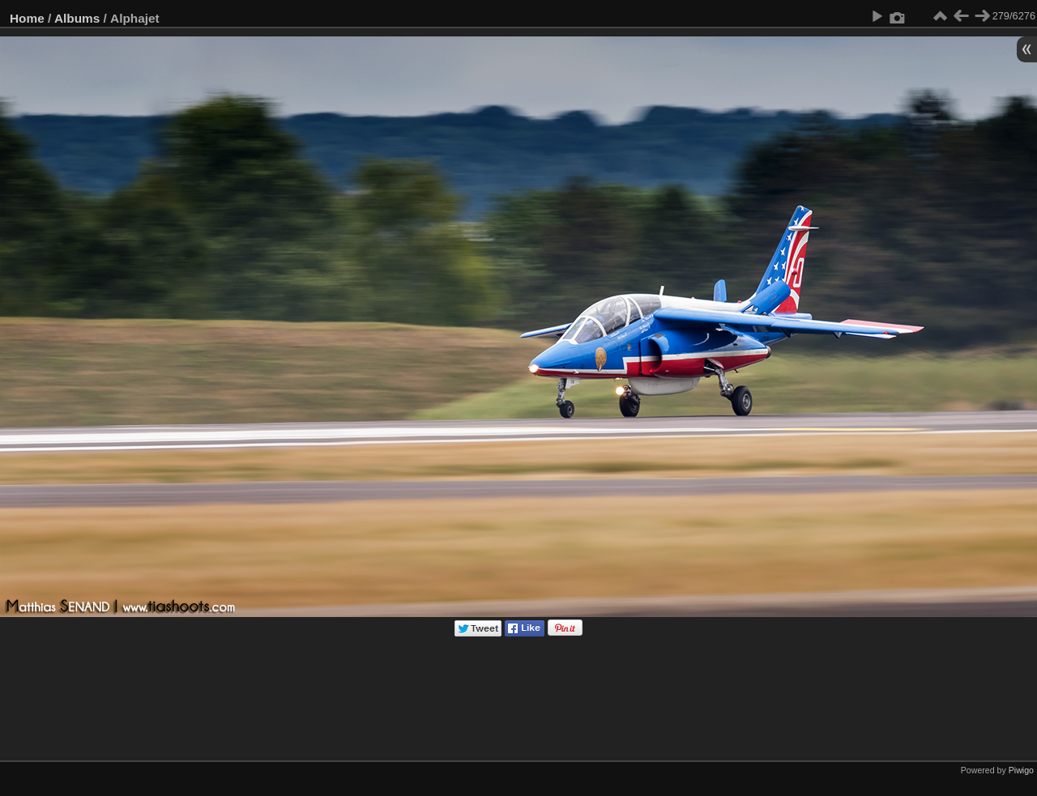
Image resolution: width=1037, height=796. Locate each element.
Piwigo (1021, 770)
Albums (77, 18)
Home (27, 18)
